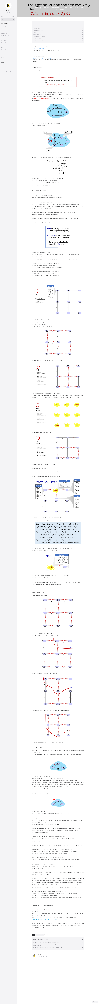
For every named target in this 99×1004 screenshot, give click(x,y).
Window (3, 49)
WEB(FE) (3, 42)
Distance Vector (37, 67)
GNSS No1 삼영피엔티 (38, 48)
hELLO (2, 71)
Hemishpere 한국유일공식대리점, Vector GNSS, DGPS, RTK (46, 50)
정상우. (10, 71)
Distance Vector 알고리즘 (39, 190)
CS (3, 28)
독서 (2, 52)
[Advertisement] (58, 939)
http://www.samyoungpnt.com (39, 46)
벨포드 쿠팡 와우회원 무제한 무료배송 (42, 58)
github (4, 57)
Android (3, 47)
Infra (3, 38)
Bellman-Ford (36, 71)
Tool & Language (5, 45)
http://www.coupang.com (38, 56)
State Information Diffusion (40, 595)
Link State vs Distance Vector (42, 906)
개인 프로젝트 (4, 31)
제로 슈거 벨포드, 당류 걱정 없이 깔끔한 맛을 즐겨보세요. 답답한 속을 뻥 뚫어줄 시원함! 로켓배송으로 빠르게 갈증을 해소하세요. (57, 60)
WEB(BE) (3, 40)
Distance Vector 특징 (39, 592)
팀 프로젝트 (4, 33)
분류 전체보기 (4, 23)
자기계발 (3, 26)
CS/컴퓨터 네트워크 (62, 9)
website (4, 60)
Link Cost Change (37, 747)
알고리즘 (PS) (5, 35)
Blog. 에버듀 (8, 10)
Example (35, 282)
